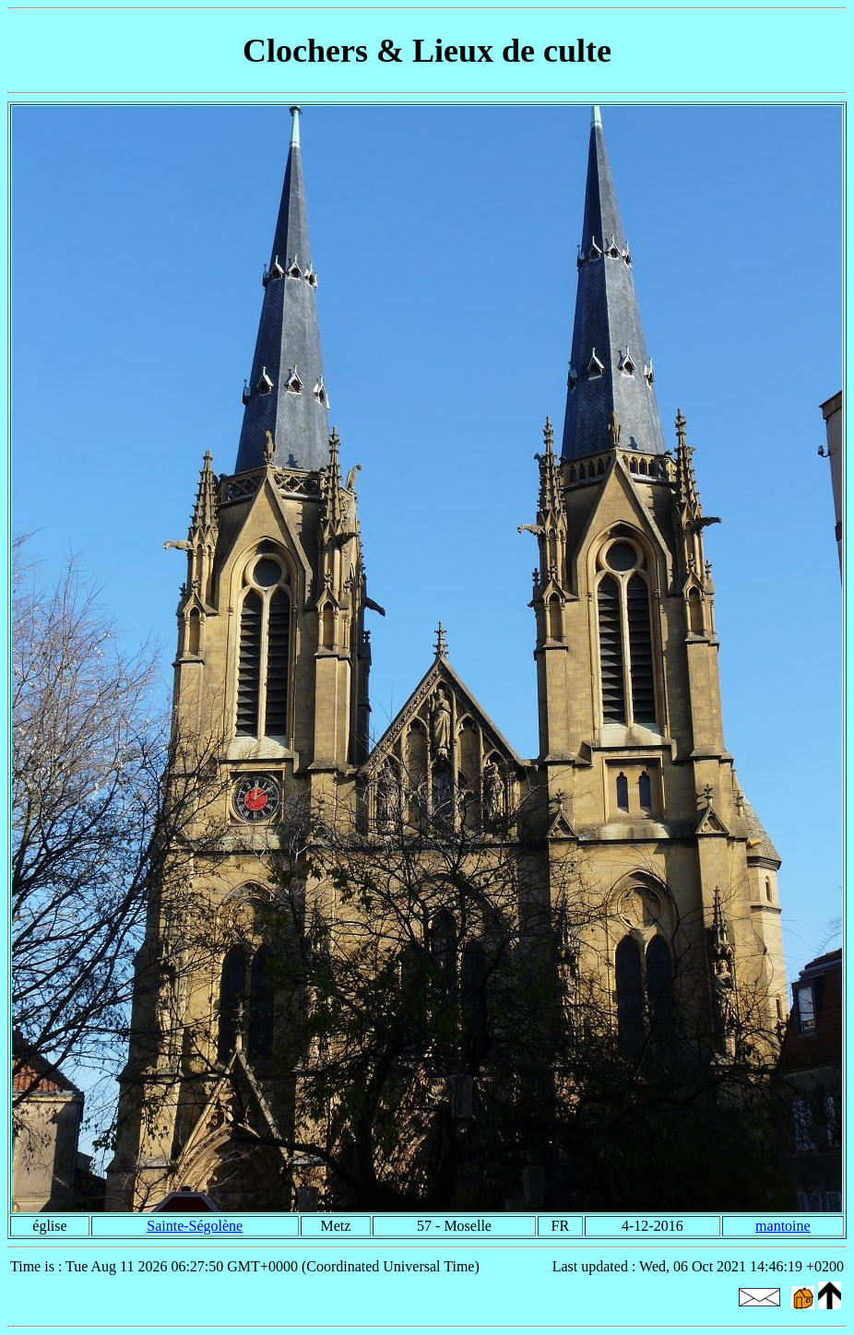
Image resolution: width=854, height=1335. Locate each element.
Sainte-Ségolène (195, 1226)
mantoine (783, 1226)
